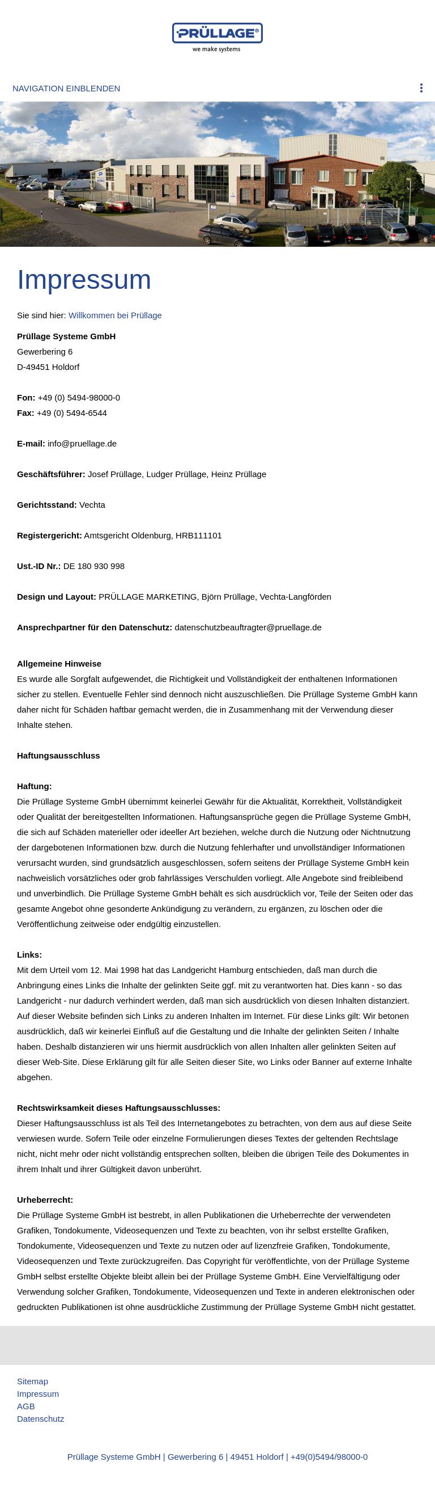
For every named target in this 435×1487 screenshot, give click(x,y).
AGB (26, 1406)
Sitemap (32, 1381)
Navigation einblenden (66, 88)
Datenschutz (40, 1418)
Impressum (38, 1393)
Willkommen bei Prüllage (115, 315)
